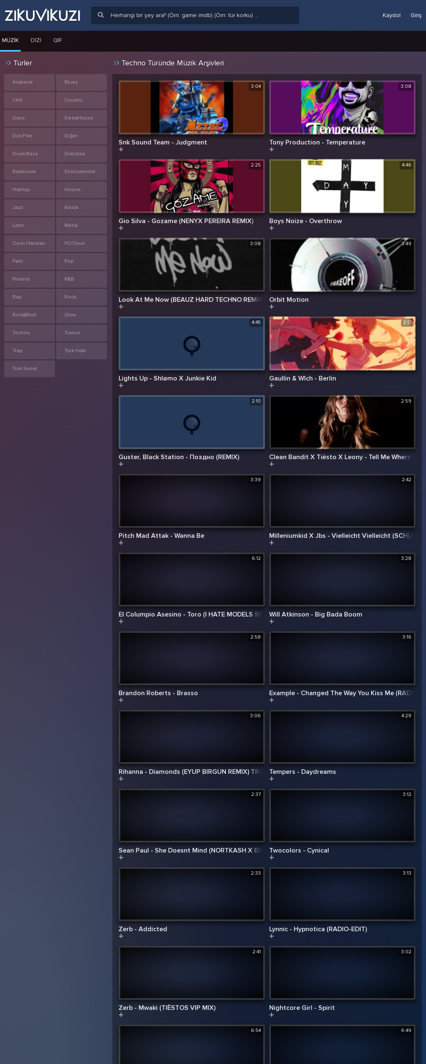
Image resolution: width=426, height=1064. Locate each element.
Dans (18, 118)
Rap (16, 297)
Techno (21, 333)
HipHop (21, 189)
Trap (17, 351)
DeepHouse (79, 118)
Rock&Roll (24, 315)
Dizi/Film (22, 136)
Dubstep (74, 154)
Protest (21, 279)
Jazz (17, 207)
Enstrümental (79, 172)
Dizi (36, 40)
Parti (17, 261)
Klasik (71, 207)
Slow (70, 315)
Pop (68, 261)
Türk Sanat (24, 368)
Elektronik (24, 172)
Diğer (71, 136)
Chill (17, 100)
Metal (71, 225)
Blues (71, 82)
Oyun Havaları (28, 243)
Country (73, 100)
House (72, 189)
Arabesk (22, 82)
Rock (70, 297)
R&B (69, 279)
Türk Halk (75, 351)
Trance (72, 333)
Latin (18, 225)
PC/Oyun (74, 243)
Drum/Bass (25, 154)
